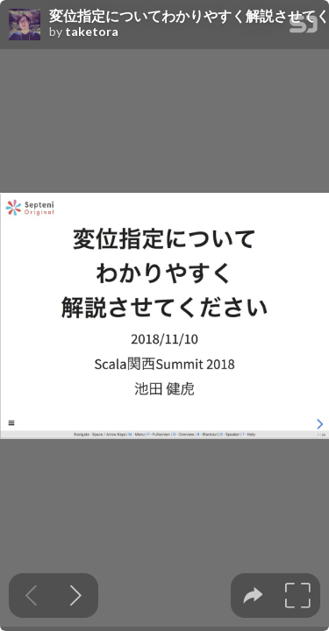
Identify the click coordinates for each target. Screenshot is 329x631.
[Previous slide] (31, 595)
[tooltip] (253, 595)
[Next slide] (76, 595)
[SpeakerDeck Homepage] (304, 27)
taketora (91, 31)
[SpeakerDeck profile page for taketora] (24, 25)
